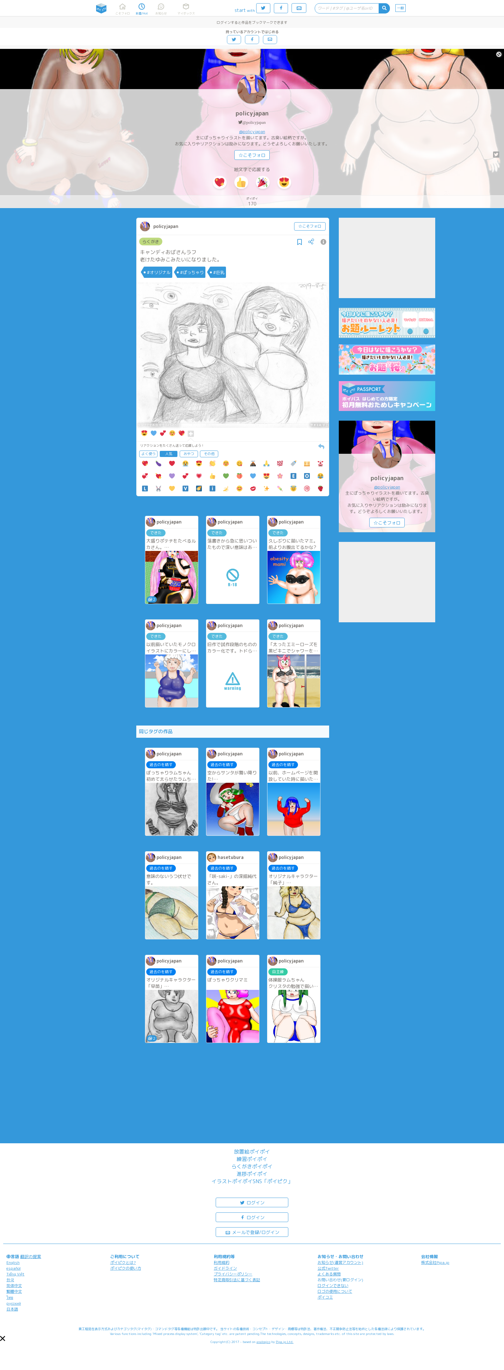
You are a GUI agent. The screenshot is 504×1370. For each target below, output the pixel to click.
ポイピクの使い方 (125, 1268)
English (13, 1262)
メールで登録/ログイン (252, 1232)
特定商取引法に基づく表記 (237, 1280)
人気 (168, 453)
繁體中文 (14, 1291)
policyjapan (252, 113)
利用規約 (221, 1262)
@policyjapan (254, 122)
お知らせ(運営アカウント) (340, 1262)
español (13, 1268)
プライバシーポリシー (233, 1274)
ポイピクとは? (123, 1262)
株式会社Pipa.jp (435, 1262)
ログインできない (333, 1285)
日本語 (12, 1309)
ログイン (252, 1202)
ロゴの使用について (335, 1291)
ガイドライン (225, 1268)
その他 (209, 453)
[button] (2, 1338)
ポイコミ (325, 1297)
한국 (10, 1280)
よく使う (148, 453)
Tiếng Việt (15, 1274)
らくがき (150, 241)
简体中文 (14, 1285)
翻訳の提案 (30, 1256)
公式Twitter (328, 1268)
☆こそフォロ (252, 155)
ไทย (9, 1297)
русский (13, 1303)
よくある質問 (329, 1274)
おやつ (189, 453)
